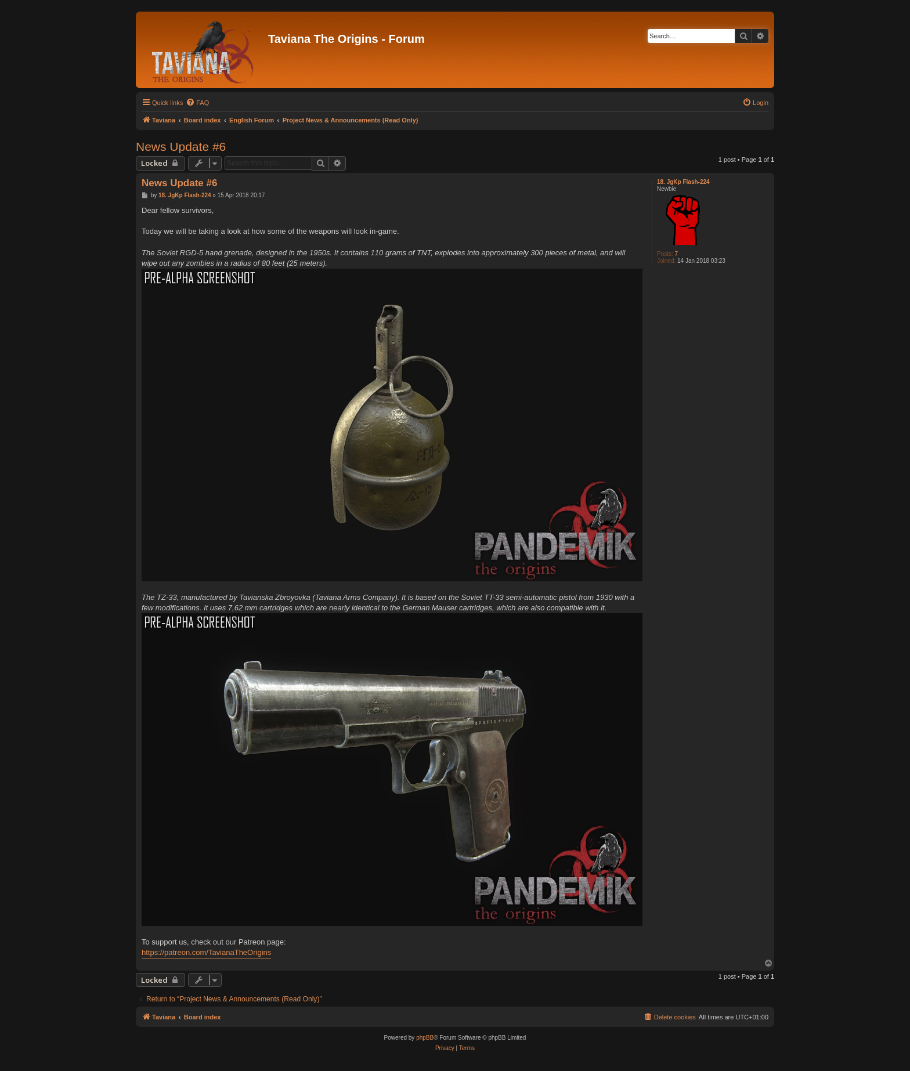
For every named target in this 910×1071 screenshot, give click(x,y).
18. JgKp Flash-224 (683, 182)
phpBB (425, 1037)
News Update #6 (181, 146)
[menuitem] (197, 103)
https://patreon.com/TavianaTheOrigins (206, 952)
